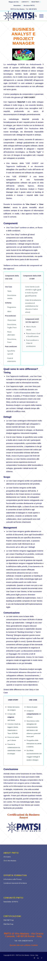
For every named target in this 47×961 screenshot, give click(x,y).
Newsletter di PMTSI (11, 902)
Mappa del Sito (14, 2)
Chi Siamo (7, 857)
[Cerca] (34, 16)
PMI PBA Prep (8, 924)
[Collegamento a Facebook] (41, 958)
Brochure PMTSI (29, 5)
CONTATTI (25, 2)
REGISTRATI (35, 2)
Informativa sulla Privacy (13, 879)
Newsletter (17, 5)
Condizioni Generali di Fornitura (15, 883)
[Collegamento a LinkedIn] (38, 958)
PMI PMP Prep (9, 920)
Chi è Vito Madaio (10, 861)
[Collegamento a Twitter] (34, 958)
